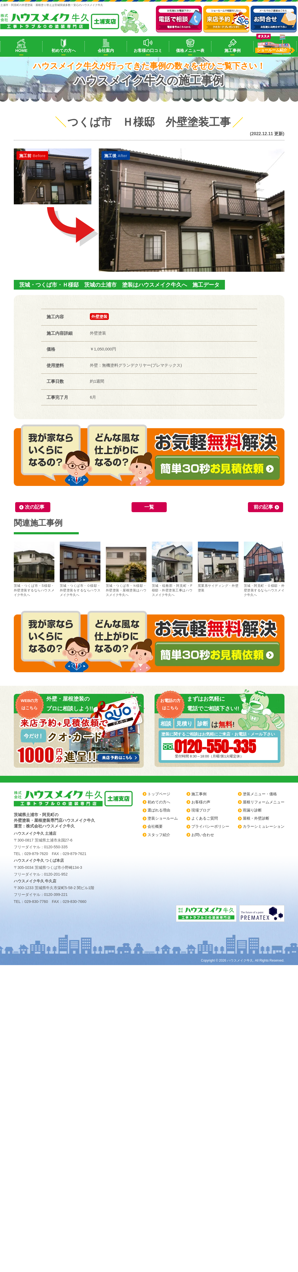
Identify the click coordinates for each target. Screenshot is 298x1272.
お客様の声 (200, 802)
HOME (21, 50)
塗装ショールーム (163, 818)
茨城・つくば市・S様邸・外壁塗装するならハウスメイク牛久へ (34, 569)
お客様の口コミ (148, 50)
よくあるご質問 (204, 818)
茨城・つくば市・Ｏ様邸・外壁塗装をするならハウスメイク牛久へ (80, 569)
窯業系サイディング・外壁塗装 (218, 567)
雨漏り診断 (252, 810)
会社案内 (106, 50)
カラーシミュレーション (263, 826)
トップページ (159, 794)
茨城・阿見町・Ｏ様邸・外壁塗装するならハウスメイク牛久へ (264, 569)
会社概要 (155, 826)
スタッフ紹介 (159, 835)
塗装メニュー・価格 (260, 794)
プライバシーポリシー (210, 826)
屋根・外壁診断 (256, 818)
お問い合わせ (202, 835)
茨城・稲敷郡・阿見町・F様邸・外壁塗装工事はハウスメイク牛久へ (172, 569)
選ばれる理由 (159, 810)
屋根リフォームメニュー (263, 802)
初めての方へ (63, 50)
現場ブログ (200, 810)
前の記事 (263, 507)
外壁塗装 (99, 316)
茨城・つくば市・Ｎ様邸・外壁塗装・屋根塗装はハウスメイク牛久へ (126, 569)
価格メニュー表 (190, 50)
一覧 (149, 507)
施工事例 (232, 50)
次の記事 (34, 507)
